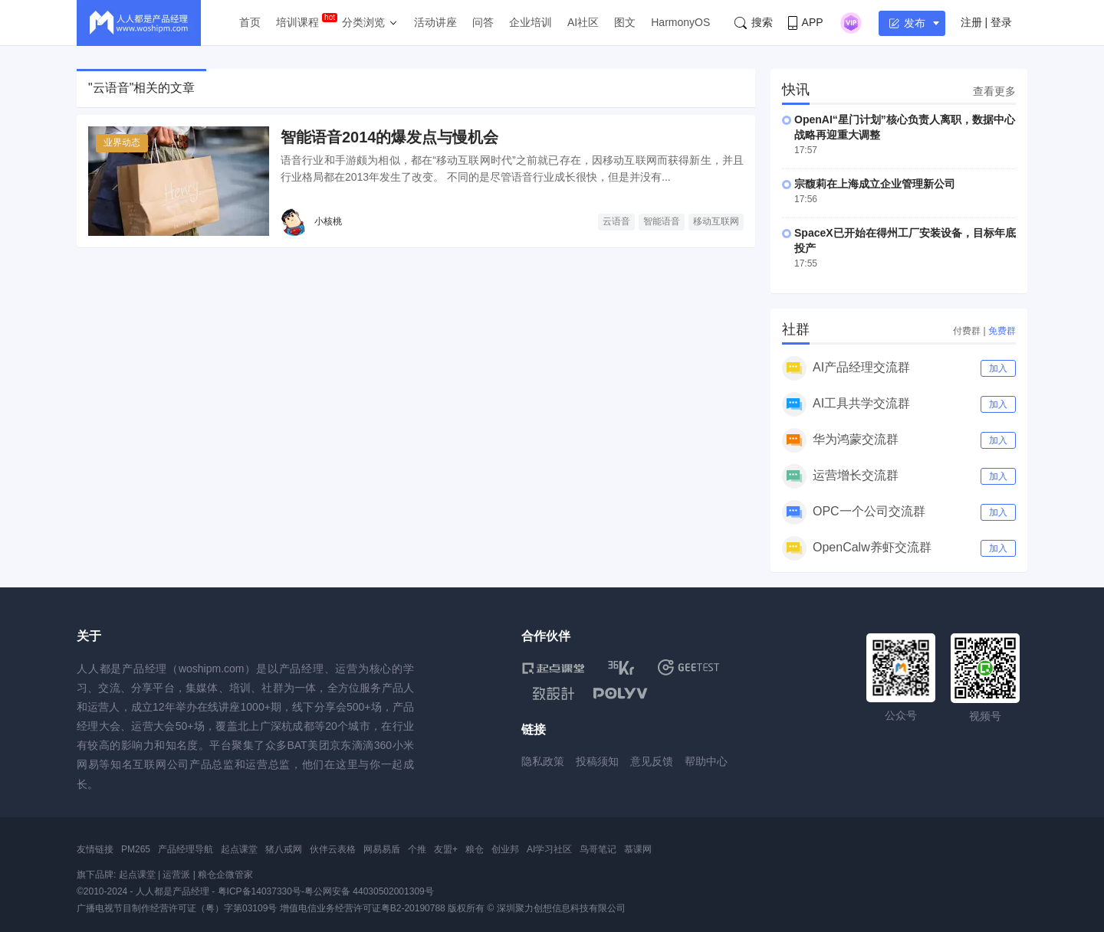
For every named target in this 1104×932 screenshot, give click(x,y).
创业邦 (505, 849)
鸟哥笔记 (598, 849)
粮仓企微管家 (225, 874)
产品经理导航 (185, 849)
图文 (625, 22)
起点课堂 (239, 849)
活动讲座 (435, 22)
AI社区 (583, 22)
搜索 (753, 22)
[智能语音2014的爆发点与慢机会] (178, 181)
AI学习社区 (549, 849)
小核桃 (328, 221)
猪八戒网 (283, 849)
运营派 (176, 874)
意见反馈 (651, 761)
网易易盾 (381, 849)
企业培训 (530, 22)
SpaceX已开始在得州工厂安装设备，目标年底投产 (905, 240)
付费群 (967, 330)
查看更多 (994, 91)
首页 (250, 22)
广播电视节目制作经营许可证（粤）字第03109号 (177, 908)
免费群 (1002, 330)
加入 (998, 368)
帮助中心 (706, 761)
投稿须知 (597, 761)
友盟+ (446, 849)
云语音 (616, 221)
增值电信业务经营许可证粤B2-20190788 (362, 908)
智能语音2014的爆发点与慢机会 (390, 137)
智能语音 (661, 221)
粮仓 (474, 849)
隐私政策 (542, 761)
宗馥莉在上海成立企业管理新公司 (874, 184)
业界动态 (122, 142)
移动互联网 (716, 221)
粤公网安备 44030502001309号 (369, 891)
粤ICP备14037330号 (259, 891)
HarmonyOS (680, 22)
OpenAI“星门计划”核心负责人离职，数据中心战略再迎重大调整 (904, 127)
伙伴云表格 (333, 849)
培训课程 (297, 22)
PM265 (135, 849)
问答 (483, 22)
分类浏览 (363, 22)
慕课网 (638, 849)
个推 (417, 849)
